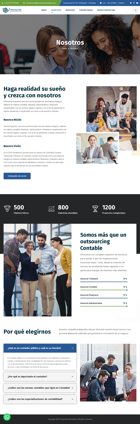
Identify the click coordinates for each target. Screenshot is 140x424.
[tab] (40, 348)
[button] (17, 176)
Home (64, 48)
